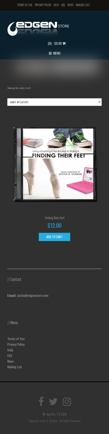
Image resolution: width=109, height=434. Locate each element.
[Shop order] (54, 102)
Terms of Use (24, 5)
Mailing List (83, 5)
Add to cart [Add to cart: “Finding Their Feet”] (54, 236)
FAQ (63, 5)
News (70, 5)
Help (56, 5)
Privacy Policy (43, 5)
